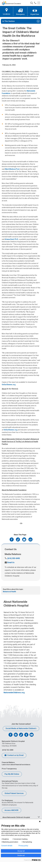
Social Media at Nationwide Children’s (21, 728)
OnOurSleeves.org (8, 384)
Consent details (6, 846)
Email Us (9, 562)
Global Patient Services (14, 793)
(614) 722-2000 (7, 750)
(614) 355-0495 (12, 558)
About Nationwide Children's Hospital (16, 817)
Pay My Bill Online (12, 774)
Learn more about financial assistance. (16, 764)
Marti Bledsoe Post (12, 169)
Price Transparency (9, 769)
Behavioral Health (9, 591)
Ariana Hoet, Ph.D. (11, 239)
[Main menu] (38, 3)
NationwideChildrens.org (14, 692)
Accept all (21, 851)
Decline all (21, 855)
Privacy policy (23, 846)
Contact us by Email (14, 755)
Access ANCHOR (11, 810)
